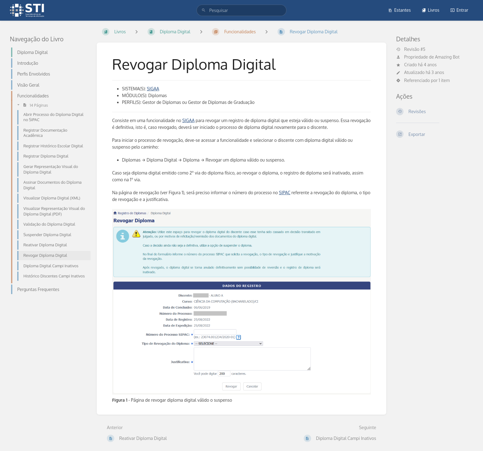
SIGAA (153, 88)
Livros (430, 10)
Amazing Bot (447, 56)
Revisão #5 (410, 49)
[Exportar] (434, 134)
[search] (241, 10)
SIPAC (284, 192)
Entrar (459, 10)
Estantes (399, 10)
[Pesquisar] (203, 10)
